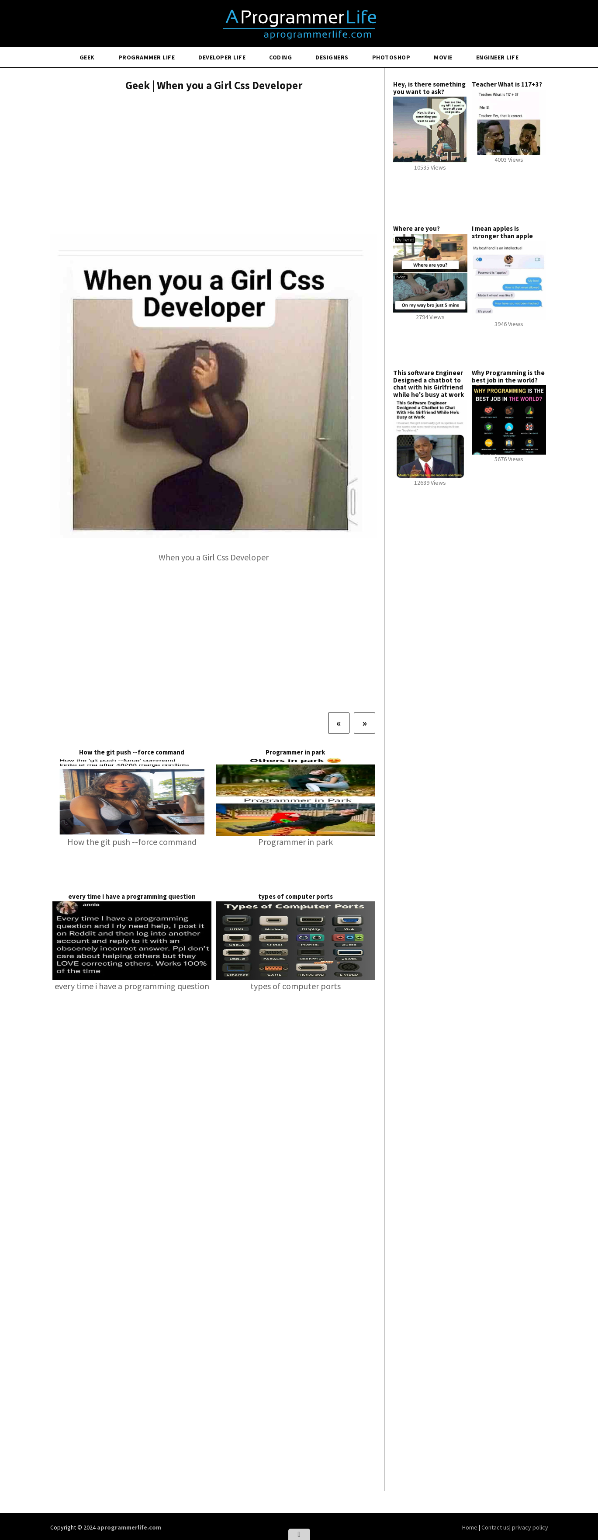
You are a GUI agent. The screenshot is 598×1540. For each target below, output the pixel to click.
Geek (87, 57)
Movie (443, 57)
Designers (332, 57)
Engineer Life (497, 57)
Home (470, 1527)
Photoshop (391, 57)
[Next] (364, 723)
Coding (280, 57)
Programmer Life (146, 57)
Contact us (495, 1527)
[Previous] (338, 723)
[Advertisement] (213, 164)
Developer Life (221, 57)
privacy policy (530, 1527)
